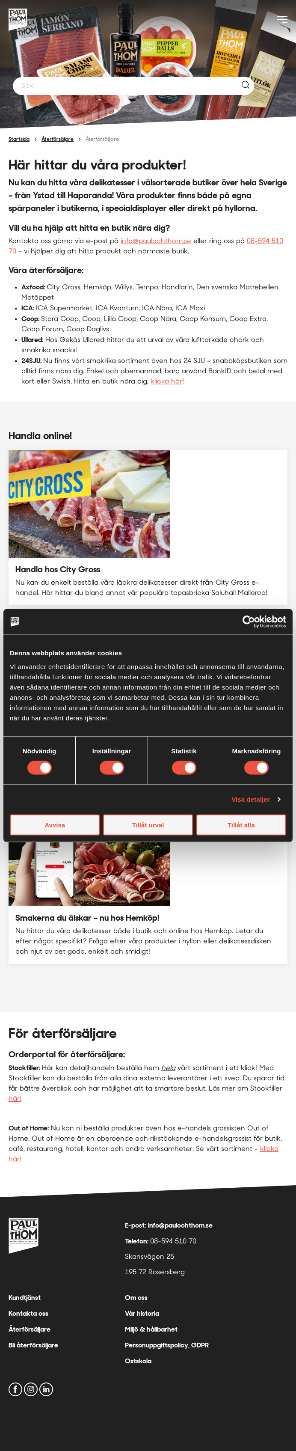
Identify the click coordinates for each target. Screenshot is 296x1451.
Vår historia (142, 1313)
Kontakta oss (28, 1313)
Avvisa (54, 824)
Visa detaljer (250, 799)
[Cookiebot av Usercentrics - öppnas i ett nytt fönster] (248, 621)
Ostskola (138, 1360)
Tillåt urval (148, 824)
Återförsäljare (57, 139)
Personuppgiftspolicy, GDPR (167, 1345)
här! (15, 1099)
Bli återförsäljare (33, 1345)
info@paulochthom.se (156, 241)
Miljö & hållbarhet (151, 1329)
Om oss (136, 1297)
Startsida (19, 139)
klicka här (166, 381)
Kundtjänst (25, 1297)
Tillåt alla (241, 824)
